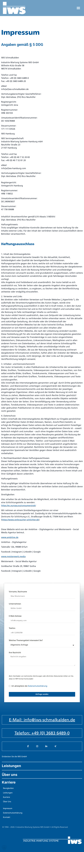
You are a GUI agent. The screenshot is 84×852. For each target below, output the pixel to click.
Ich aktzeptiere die (29, 686)
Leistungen (11, 766)
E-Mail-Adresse (15, 616)
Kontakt (6, 817)
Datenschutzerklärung (37, 686)
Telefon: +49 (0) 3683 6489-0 (42, 732)
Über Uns (7, 801)
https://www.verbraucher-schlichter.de (20, 519)
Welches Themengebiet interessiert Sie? (26, 640)
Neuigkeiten (8, 788)
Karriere (9, 782)
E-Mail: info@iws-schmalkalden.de (42, 719)
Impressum (7, 808)
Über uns (9, 775)
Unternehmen (15, 604)
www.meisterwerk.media (13, 556)
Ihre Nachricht (15, 653)
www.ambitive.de (9, 537)
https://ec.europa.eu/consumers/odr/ (18, 505)
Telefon (12, 628)
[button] (78, 8)
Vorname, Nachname (18, 592)
